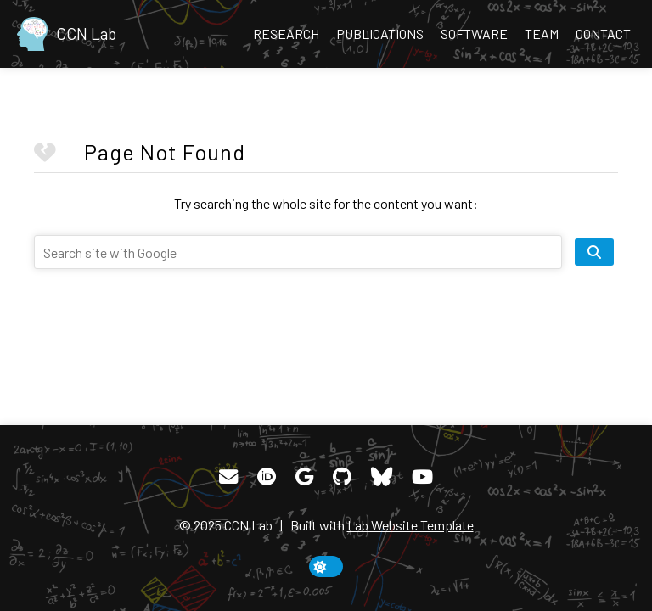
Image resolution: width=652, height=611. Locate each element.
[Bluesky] (381, 476)
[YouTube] (422, 476)
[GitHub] (342, 476)
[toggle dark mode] (326, 566)
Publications (380, 33)
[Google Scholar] (304, 476)
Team (542, 33)
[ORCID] (266, 476)
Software (474, 33)
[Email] (228, 476)
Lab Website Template (410, 525)
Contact (603, 33)
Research (286, 33)
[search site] (594, 252)
